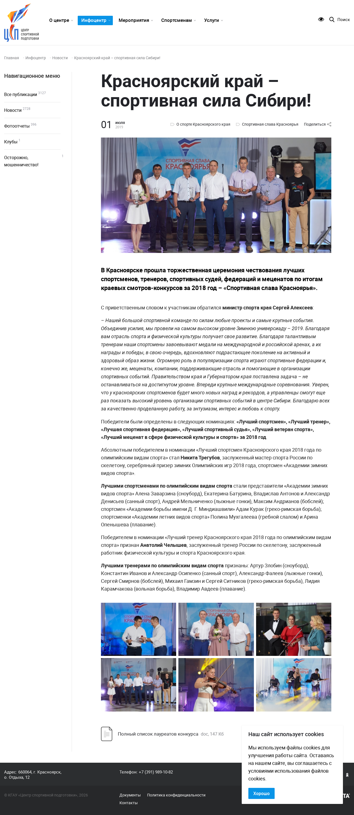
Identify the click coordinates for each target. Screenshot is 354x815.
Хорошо (261, 793)
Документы (130, 795)
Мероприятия (134, 20)
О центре (59, 20)
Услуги (211, 20)
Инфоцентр (93, 20)
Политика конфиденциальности (176, 795)
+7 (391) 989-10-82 (156, 772)
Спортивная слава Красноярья (270, 124)
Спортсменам (176, 20)
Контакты (128, 802)
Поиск (343, 19)
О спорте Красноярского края (203, 124)
